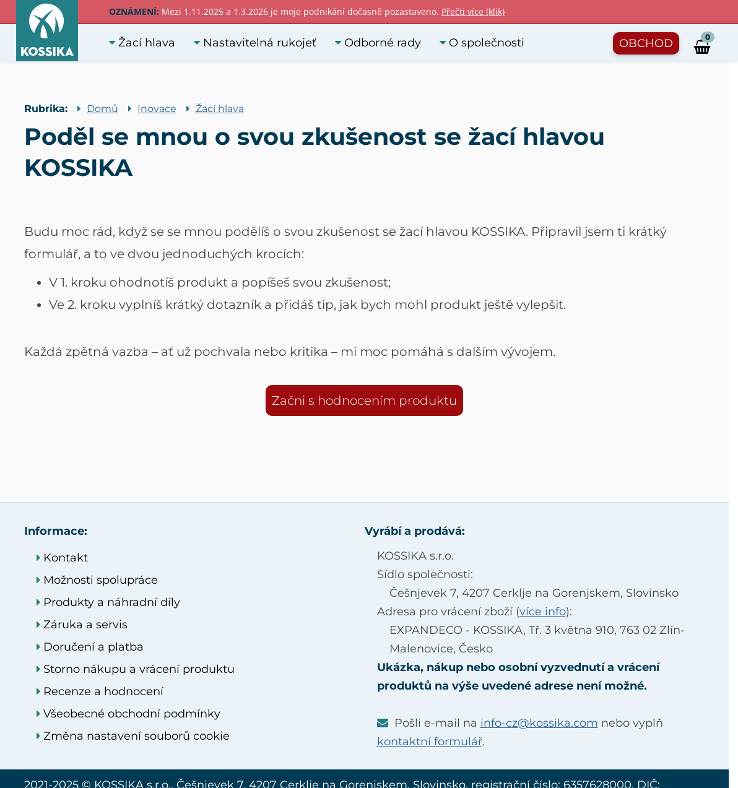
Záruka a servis (82, 624)
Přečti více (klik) (473, 11)
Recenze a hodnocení (100, 691)
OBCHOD (646, 43)
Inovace (156, 109)
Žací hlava (220, 109)
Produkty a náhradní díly (108, 602)
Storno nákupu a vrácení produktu (136, 669)
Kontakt (62, 558)
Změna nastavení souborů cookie (133, 736)
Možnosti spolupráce (97, 580)
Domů (102, 109)
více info (542, 611)
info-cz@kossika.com (539, 723)
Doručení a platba (90, 647)
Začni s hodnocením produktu (364, 400)
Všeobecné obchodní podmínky (128, 714)
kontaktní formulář (429, 741)
